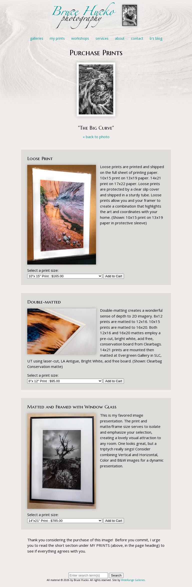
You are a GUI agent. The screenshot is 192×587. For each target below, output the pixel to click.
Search (116, 575)
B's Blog (156, 38)
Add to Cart (113, 276)
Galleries (36, 38)
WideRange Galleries (133, 580)
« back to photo (96, 136)
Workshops (80, 38)
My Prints (57, 38)
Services (102, 38)
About (119, 38)
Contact (137, 38)
